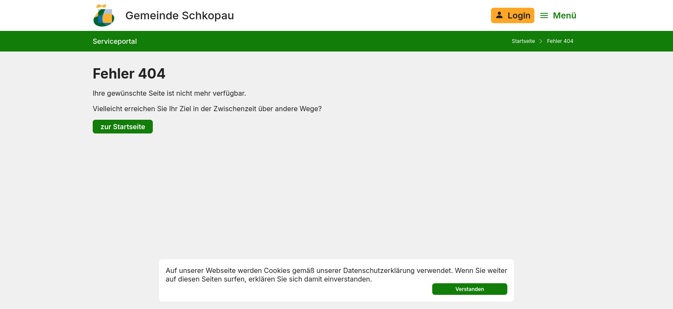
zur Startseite (122, 126)
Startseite (523, 41)
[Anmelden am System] (512, 15)
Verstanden (469, 289)
